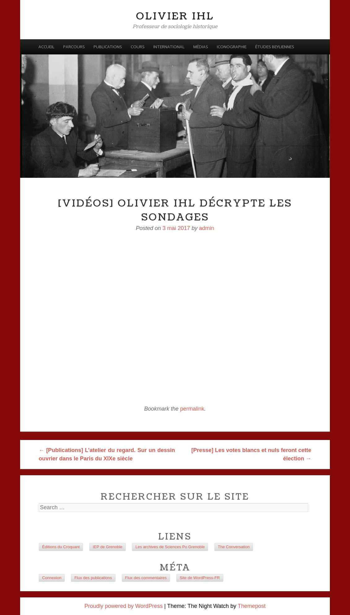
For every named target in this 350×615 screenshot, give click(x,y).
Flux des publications (93, 577)
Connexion (51, 577)
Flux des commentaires (146, 577)
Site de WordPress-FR (200, 577)
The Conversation (234, 547)
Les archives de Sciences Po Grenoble (170, 547)
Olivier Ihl (175, 16)
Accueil (46, 46)
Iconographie (232, 46)
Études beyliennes (274, 46)
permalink (192, 409)
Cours (138, 46)
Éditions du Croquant (61, 547)
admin (206, 228)
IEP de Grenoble (107, 547)
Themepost (251, 606)
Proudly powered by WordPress (124, 606)
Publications (108, 46)
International (169, 46)
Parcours (74, 46)
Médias (200, 46)
